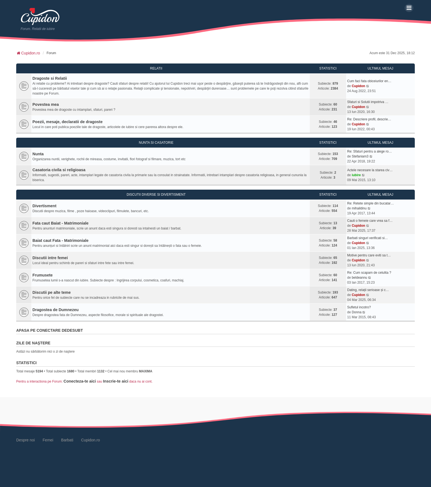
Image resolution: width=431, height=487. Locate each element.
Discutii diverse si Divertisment (156, 195)
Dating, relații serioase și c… (368, 290)
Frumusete (42, 275)
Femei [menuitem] (48, 440)
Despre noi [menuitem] (25, 440)
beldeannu (359, 278)
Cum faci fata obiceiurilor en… (369, 81)
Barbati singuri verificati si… (367, 238)
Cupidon (358, 86)
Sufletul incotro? (359, 307)
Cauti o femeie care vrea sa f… (370, 221)
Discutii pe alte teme (51, 292)
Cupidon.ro (90, 440)
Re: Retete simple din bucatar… (370, 203)
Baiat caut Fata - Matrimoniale (60, 240)
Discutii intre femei (50, 258)
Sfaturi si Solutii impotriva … (367, 102)
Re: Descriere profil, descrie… (369, 119)
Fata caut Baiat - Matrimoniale (60, 223)
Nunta (38, 154)
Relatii (156, 68)
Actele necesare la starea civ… (370, 170)
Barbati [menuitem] (67, 440)
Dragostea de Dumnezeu (55, 310)
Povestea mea (45, 104)
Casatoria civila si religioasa (58, 170)
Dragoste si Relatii (49, 78)
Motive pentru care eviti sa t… (369, 255)
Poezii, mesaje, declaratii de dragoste (67, 122)
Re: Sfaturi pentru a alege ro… (369, 151)
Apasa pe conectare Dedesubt (49, 330)
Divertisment (44, 206)
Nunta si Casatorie (156, 143)
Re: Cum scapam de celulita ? (369, 273)
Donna (356, 312)
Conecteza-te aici (79, 381)
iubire (356, 175)
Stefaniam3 (360, 156)
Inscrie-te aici (115, 381)
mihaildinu (359, 208)
